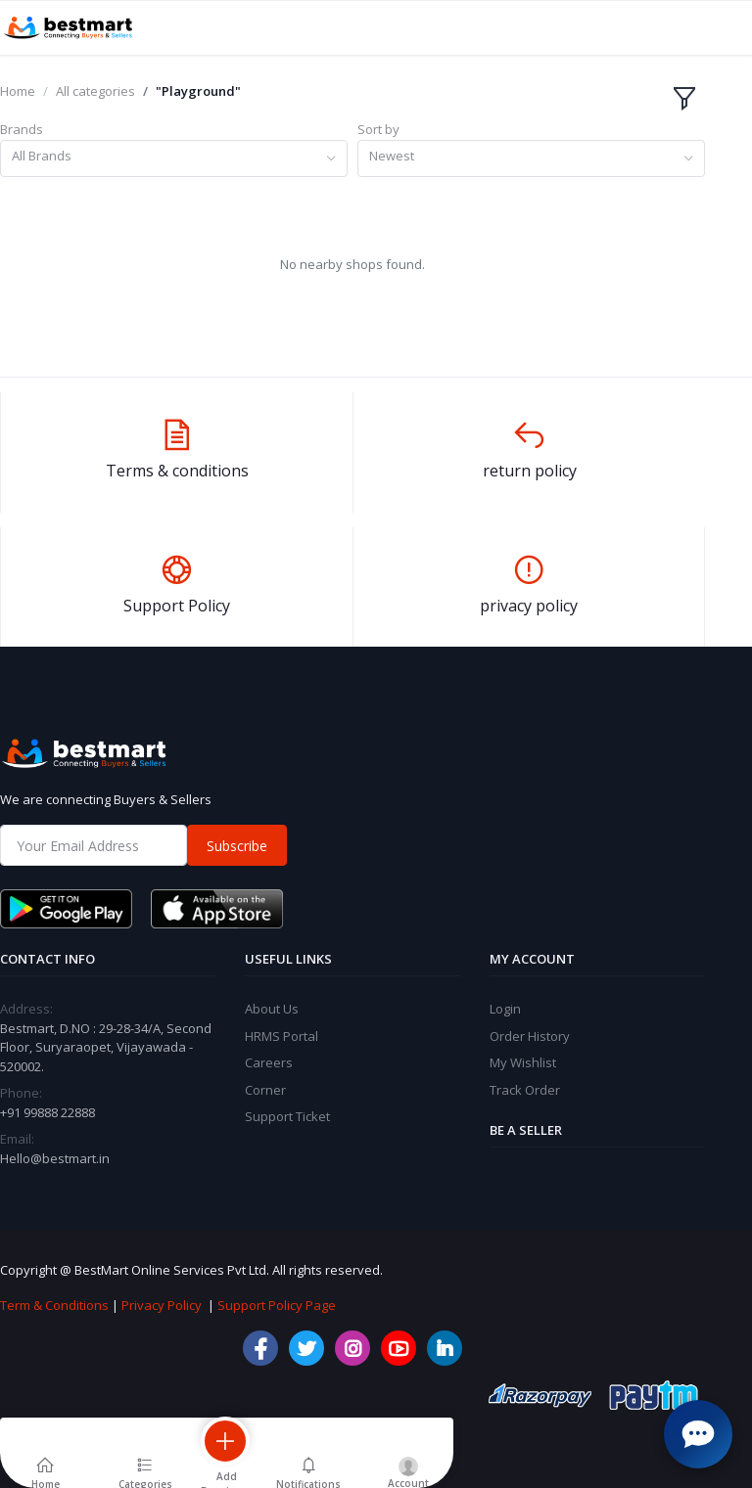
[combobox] (174, 159)
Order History (530, 1036)
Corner (265, 1090)
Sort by (378, 129)
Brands (21, 129)
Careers (269, 1062)
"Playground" (198, 91)
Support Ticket (287, 1116)
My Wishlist (523, 1062)
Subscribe (237, 845)
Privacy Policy (161, 1305)
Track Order (525, 1090)
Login (505, 1008)
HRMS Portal (281, 1036)
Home (17, 91)
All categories (95, 91)
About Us (272, 1008)
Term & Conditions (54, 1305)
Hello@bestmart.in (55, 1158)
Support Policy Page (276, 1305)
